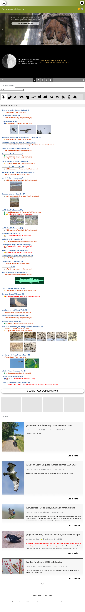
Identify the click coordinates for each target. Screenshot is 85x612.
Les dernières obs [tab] (8, 85)
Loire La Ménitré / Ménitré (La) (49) (13, 288)
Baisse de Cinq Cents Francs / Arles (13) (15, 148)
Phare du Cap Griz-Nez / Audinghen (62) (15, 315)
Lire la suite (74, 455)
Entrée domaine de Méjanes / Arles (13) (15, 161)
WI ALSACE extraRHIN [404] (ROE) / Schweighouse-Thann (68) (22, 327)
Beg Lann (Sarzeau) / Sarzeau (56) (13, 294)
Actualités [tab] (5, 416)
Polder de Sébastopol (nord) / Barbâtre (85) (16, 382)
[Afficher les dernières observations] (12, 90)
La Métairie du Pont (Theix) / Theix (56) (14, 310)
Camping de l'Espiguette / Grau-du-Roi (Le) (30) (17, 256)
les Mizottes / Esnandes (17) (11, 233)
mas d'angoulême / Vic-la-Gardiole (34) (14, 272)
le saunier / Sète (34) (8, 267)
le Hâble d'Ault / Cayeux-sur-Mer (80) (14, 371)
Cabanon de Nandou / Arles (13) (12, 154)
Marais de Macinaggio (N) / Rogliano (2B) (15, 250)
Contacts (45, 595)
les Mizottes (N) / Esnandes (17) (12, 228)
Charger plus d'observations (42, 391)
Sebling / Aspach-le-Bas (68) (11, 321)
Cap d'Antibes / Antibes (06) (11, 115)
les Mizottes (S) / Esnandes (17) (12, 210)
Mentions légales (37, 595)
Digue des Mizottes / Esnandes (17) (13, 194)
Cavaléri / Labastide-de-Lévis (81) (13, 376)
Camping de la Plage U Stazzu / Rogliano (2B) (17, 244)
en (81, 9)
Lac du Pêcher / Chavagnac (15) (12, 178)
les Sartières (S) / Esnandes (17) (12, 239)
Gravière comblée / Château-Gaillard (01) (15, 110)
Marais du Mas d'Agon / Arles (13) (13, 167)
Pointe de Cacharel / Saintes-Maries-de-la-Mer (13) (18, 172)
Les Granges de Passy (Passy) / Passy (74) (16, 355)
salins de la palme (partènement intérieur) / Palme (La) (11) (21, 137)
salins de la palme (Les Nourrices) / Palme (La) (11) (18, 143)
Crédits (50, 595)
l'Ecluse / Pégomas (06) (9, 121)
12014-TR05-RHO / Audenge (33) (12, 261)
